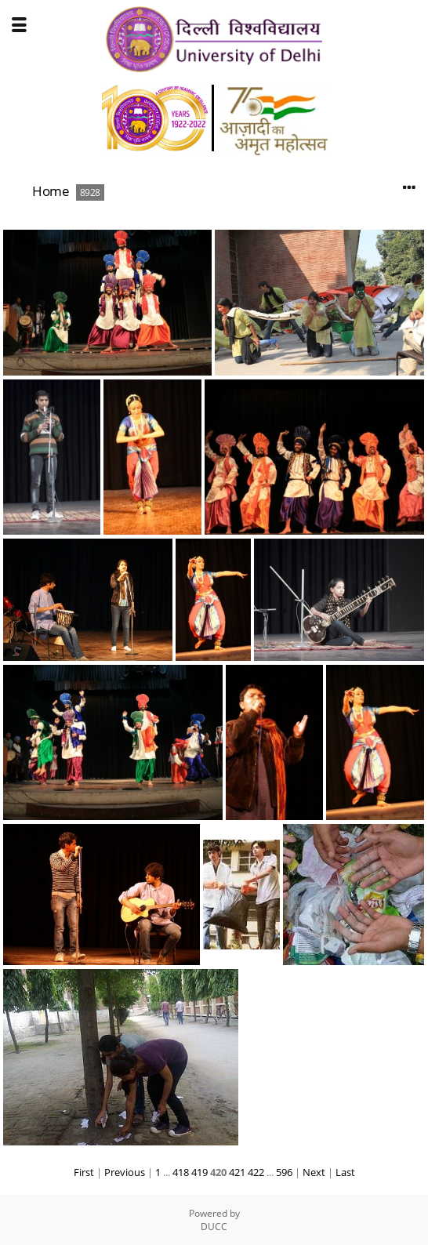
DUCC (214, 1226)
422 (256, 1172)
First (84, 1172)
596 (284, 1172)
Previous (124, 1172)
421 (237, 1172)
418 (180, 1172)
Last (345, 1172)
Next (314, 1172)
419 (199, 1172)
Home (50, 191)
